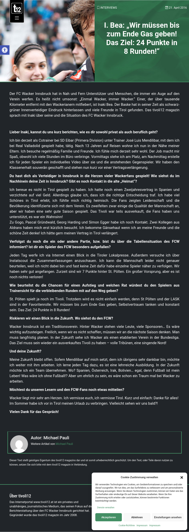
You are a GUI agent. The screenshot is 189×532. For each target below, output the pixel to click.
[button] (182, 477)
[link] (4, 50)
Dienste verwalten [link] (105, 507)
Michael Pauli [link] (64, 444)
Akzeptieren (108, 517)
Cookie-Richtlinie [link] (127, 525)
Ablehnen (137, 517)
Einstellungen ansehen (168, 517)
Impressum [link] (142, 525)
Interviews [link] (108, 7)
